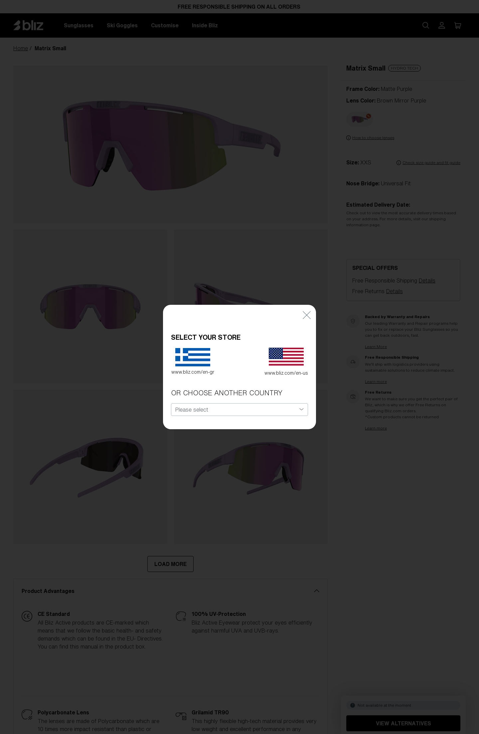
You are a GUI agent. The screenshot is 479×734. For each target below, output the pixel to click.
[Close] (306, 306)
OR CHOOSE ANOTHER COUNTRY (226, 384)
